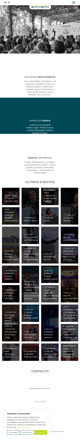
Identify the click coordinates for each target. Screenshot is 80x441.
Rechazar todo (27, 432)
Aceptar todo (40, 432)
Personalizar (13, 432)
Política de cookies (23, 427)
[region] (27, 423)
